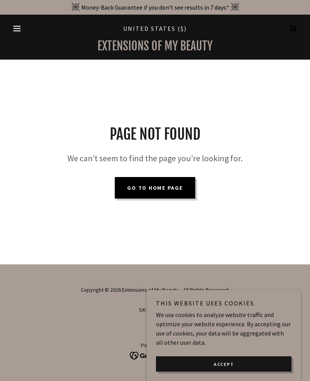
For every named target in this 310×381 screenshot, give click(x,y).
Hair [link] (164, 309)
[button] (31, 28)
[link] (293, 28)
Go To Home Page (155, 187)
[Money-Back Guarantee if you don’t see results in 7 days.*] (155, 7)
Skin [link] (145, 309)
